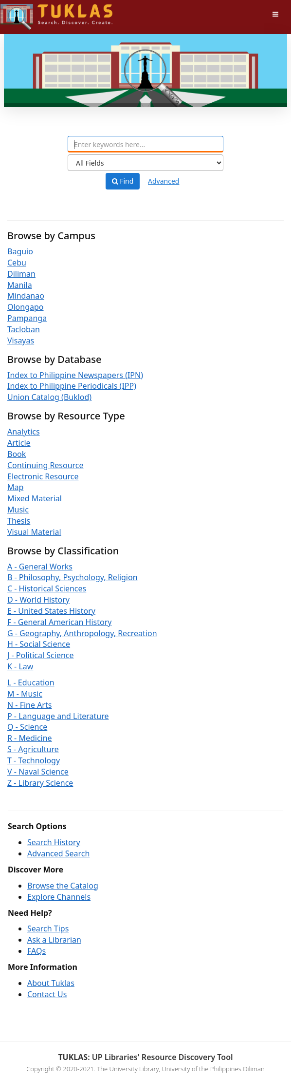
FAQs (36, 951)
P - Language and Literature (58, 716)
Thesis (18, 520)
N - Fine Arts (29, 705)
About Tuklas (50, 983)
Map (15, 487)
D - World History (38, 599)
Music (18, 509)
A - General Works (40, 566)
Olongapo (25, 307)
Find (123, 181)
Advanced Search (58, 853)
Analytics (23, 431)
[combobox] (145, 144)
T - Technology (33, 760)
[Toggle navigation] (275, 14)
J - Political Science (40, 655)
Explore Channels (59, 896)
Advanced (163, 181)
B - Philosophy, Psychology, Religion (72, 577)
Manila (19, 285)
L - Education (31, 682)
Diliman (21, 273)
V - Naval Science (38, 771)
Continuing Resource (45, 465)
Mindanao (25, 295)
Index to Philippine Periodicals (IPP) (71, 385)
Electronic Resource (43, 476)
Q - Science (27, 726)
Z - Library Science (40, 782)
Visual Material (34, 532)
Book (16, 454)
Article (19, 442)
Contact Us (47, 994)
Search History (53, 842)
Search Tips (48, 928)
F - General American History (59, 622)
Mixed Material (34, 498)
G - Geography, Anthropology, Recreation (82, 633)
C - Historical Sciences (46, 588)
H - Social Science (38, 644)
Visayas (20, 340)
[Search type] (145, 162)
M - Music (24, 693)
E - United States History (51, 611)
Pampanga (27, 318)
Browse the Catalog (62, 885)
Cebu (16, 262)
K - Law (20, 666)
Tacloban (23, 329)
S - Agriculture (33, 749)
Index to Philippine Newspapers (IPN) (75, 375)
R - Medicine (29, 738)
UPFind (24, 12)
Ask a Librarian (54, 939)
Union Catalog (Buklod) (49, 397)
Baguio (20, 251)
